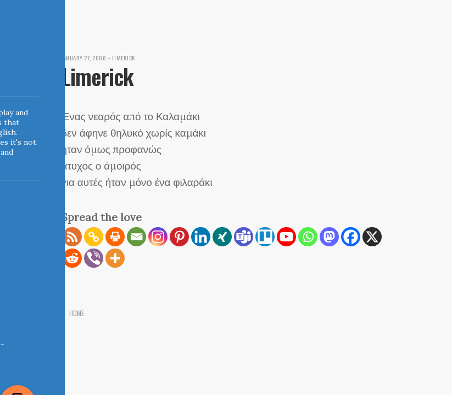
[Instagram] (158, 236)
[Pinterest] (179, 236)
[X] (372, 236)
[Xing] (222, 236)
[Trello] (265, 236)
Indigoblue (7, 77)
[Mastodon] (329, 236)
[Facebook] (350, 236)
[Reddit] (72, 258)
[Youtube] (286, 236)
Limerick (128, 57)
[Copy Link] (93, 236)
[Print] (115, 236)
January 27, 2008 (86, 57)
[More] (115, 258)
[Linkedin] (200, 236)
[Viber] (93, 258)
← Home (73, 313)
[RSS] (72, 236)
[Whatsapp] (307, 236)
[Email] (136, 236)
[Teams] (243, 236)
